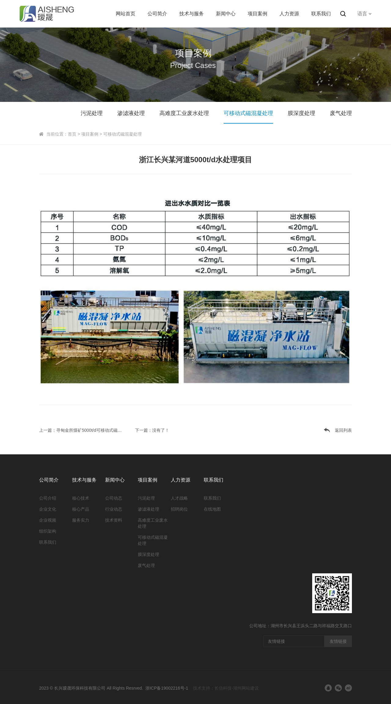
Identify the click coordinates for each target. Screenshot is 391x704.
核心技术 (80, 498)
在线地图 (212, 509)
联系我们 (321, 13)
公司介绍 (47, 498)
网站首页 (125, 13)
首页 (72, 134)
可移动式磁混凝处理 (248, 113)
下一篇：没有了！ (152, 429)
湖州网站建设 (246, 688)
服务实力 (80, 520)
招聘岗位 (179, 509)
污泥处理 (92, 113)
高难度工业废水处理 (184, 113)
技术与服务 (191, 13)
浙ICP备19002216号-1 (166, 688)
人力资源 (289, 13)
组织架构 (47, 531)
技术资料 (113, 520)
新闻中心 (226, 13)
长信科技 (223, 688)
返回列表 (343, 429)
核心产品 (80, 509)
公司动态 (113, 498)
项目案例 (257, 13)
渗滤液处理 (131, 113)
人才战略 (179, 498)
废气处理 (341, 113)
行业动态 (113, 509)
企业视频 (47, 520)
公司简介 (157, 13)
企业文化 (47, 509)
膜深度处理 (301, 113)
